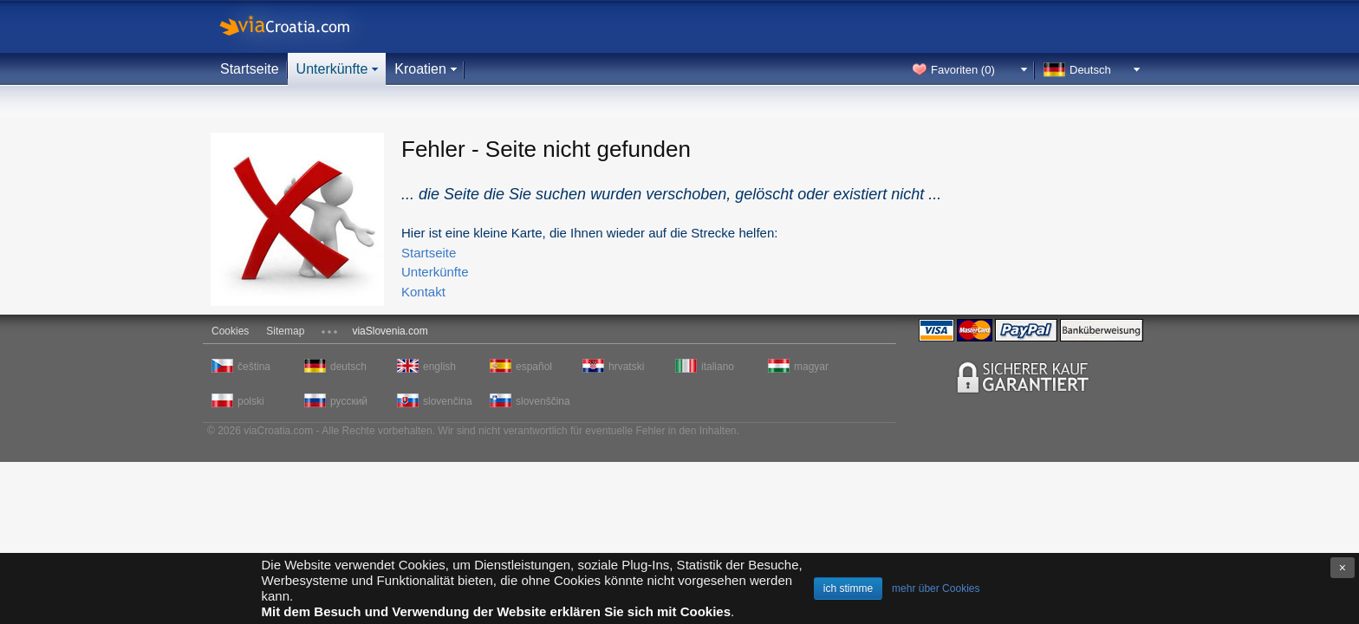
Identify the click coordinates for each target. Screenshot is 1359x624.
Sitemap (285, 331)
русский (348, 401)
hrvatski (626, 367)
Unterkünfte (332, 69)
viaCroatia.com (302, 26)
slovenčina (447, 401)
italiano (717, 367)
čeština (253, 367)
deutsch (348, 367)
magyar (811, 367)
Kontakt (423, 291)
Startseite (249, 69)
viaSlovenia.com (389, 331)
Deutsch (1090, 69)
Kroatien (420, 69)
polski (250, 401)
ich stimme (848, 588)
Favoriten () (963, 69)
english (439, 367)
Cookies (230, 331)
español (534, 367)
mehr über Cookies (935, 588)
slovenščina (542, 401)
